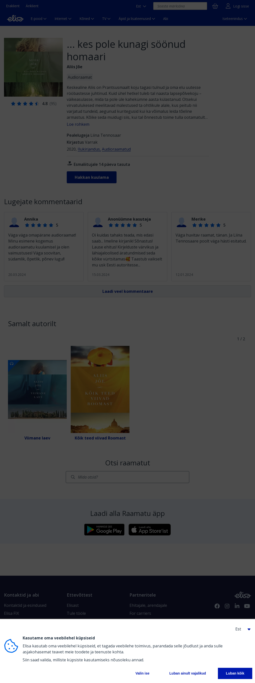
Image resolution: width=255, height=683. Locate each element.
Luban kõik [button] (235, 673)
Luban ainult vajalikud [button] (187, 673)
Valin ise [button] (142, 673)
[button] (241, 629)
